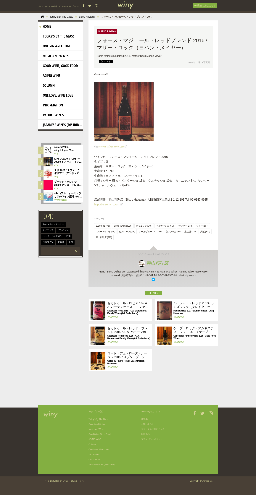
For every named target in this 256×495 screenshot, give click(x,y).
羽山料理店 (153, 263)
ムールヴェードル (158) (150, 231)
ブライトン (63, 230)
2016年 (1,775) (103, 226)
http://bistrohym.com (106, 204)
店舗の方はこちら (205, 5)
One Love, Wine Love (56, 95)
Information (51, 105)
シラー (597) (202, 226)
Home (45, 26)
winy (56, 153)
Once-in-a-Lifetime (55, 45)
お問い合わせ (147, 424)
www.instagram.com (111, 146)
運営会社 (145, 419)
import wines (51, 114)
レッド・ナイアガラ (52, 236)
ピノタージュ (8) (127, 231)
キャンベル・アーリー (53, 224)
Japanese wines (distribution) (61, 124)
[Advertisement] (150, 391)
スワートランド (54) (105, 231)
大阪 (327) (205, 231)
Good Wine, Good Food (58, 65)
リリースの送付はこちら (153, 429)
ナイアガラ (48, 230)
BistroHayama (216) (123, 226)
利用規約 (145, 434)
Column (47, 85)
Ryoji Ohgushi (60, 200)
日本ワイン (48, 242)
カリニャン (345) (144, 226)
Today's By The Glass (57, 36)
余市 (70, 242)
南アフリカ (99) (172, 231)
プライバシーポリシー (152, 439)
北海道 (61, 242)
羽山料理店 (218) (104, 237)
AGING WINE (49, 75)
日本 (68, 236)
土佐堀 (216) (190, 231)
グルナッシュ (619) (165, 226)
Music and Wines (54, 55)
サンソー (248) (185, 226)
